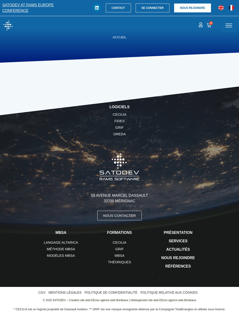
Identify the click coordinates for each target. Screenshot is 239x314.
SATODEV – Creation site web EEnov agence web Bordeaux (90, 300)
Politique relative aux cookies (169, 292)
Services (178, 241)
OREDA (119, 134)
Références (178, 266)
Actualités (178, 249)
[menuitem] (221, 8)
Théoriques (119, 262)
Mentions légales (65, 292)
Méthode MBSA (61, 249)
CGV (41, 292)
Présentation (178, 233)
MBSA (120, 255)
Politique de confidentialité (110, 292)
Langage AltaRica (61, 242)
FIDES (119, 121)
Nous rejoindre (178, 258)
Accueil (120, 37)
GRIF (119, 127)
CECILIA (119, 114)
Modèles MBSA (61, 255)
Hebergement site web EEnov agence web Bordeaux (163, 300)
